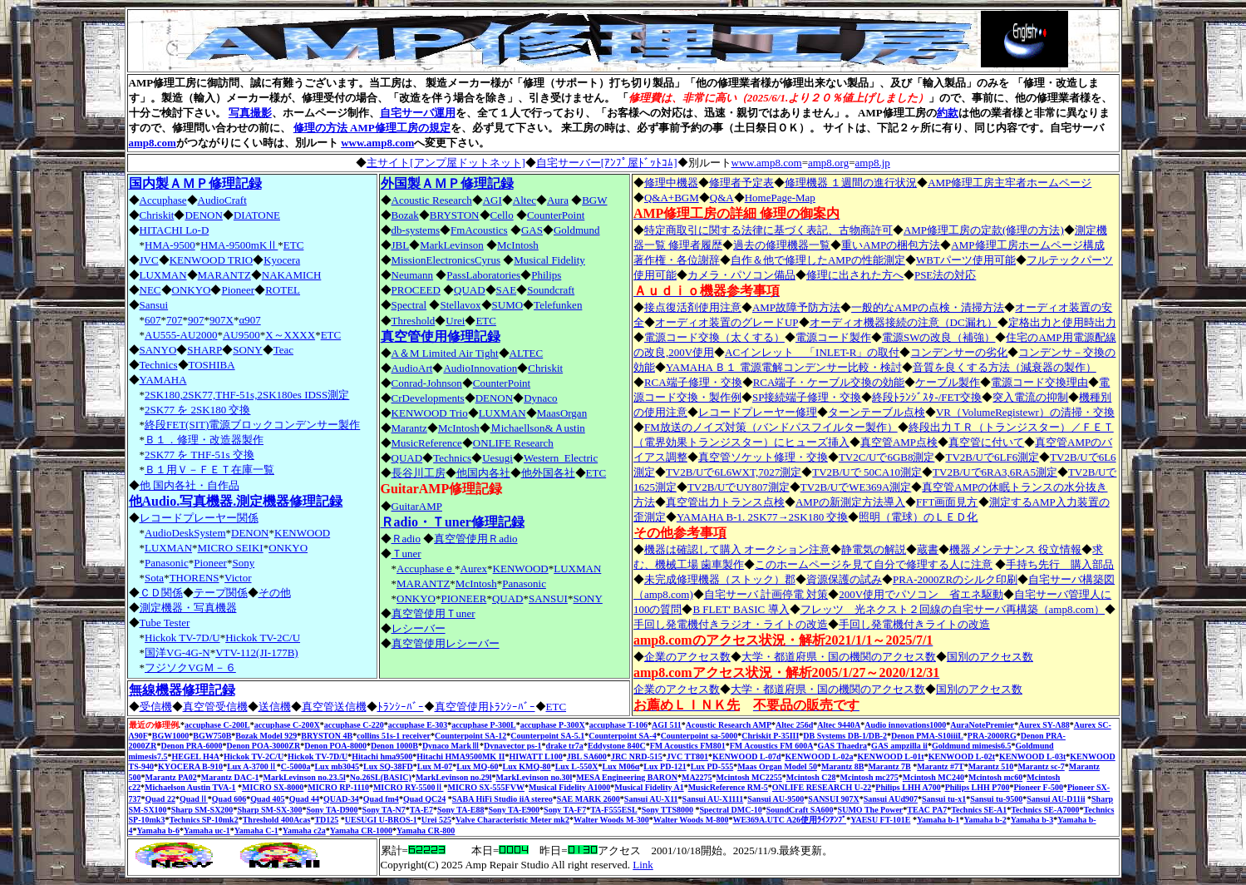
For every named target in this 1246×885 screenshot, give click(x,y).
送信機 (275, 706)
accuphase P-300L (483, 724)
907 (196, 320)
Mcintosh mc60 (995, 777)
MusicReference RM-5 (728, 787)
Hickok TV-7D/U (182, 637)
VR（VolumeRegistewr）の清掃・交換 (1025, 412)
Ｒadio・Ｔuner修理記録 (453, 522)
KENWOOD (302, 533)
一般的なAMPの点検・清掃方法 (927, 307)
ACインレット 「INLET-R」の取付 (812, 352)
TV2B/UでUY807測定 (738, 487)
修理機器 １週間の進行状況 (851, 182)
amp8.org (828, 162)
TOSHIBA (212, 364)
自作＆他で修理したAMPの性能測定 (818, 260)
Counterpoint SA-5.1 (547, 735)
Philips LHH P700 (977, 787)
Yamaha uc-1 (207, 830)
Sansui (154, 305)
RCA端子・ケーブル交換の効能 (829, 382)
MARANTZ (224, 275)
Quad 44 (304, 798)
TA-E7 (421, 809)
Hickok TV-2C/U (262, 637)
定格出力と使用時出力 (1062, 322)
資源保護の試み (844, 579)
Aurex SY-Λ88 (1043, 724)
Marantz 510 (991, 766)
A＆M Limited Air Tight (445, 353)
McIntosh (518, 245)
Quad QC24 (424, 798)
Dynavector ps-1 (513, 745)
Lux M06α (621, 766)
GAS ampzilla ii (899, 745)
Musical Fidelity (549, 260)
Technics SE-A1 (979, 809)
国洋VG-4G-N (177, 652)
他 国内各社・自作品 (189, 485)
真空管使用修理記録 (440, 336)
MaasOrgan (562, 413)
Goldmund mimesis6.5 (972, 745)
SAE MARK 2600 (588, 798)
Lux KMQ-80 (527, 766)
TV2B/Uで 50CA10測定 (867, 472)
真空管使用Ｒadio (475, 538)
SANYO (158, 350)
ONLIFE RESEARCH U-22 (821, 787)
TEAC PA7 (927, 809)
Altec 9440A (838, 724)
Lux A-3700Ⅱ (252, 766)
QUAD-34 (341, 798)
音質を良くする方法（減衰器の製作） (1004, 367)
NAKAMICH (292, 275)
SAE (506, 290)
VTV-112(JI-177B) (256, 652)
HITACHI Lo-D (174, 230)
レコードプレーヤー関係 (199, 518)
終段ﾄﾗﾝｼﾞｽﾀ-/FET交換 (927, 397)
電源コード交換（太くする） (714, 337)
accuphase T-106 (618, 724)
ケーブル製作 (947, 382)
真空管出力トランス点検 (725, 502)
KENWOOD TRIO (212, 260)
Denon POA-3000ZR (264, 745)
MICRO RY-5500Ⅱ (408, 787)
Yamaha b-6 (158, 830)
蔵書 (927, 549)
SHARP (204, 350)
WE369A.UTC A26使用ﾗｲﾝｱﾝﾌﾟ (789, 819)
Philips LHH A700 (907, 787)
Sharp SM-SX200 (202, 809)
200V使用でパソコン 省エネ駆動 (921, 594)
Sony (243, 562)
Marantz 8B (842, 766)
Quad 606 (229, 798)
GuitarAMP (417, 506)
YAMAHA (163, 379)
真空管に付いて (986, 442)
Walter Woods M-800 (691, 819)
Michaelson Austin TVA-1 (190, 787)
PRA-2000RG (992, 735)
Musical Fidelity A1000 (569, 787)
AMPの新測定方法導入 (850, 502)
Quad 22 (160, 798)
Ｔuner (406, 553)
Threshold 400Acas (277, 819)
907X (221, 320)
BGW (594, 200)
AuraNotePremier (982, 724)
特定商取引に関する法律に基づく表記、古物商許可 (768, 230)
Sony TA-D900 (331, 809)
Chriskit (157, 215)
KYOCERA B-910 (190, 766)
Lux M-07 (435, 766)
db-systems (416, 230)
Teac (283, 350)
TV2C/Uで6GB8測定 (887, 457)
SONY (247, 350)
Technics (159, 364)
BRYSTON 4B (326, 735)
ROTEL (282, 290)
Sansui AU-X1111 (713, 798)
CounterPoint (555, 215)
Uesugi (497, 458)
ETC (293, 245)
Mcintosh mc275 (869, 777)
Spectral (409, 305)
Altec (524, 200)
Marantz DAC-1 (230, 777)
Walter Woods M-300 (611, 819)
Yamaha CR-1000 (361, 830)
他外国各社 (548, 473)
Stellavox (460, 305)
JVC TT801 (687, 756)
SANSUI (548, 598)
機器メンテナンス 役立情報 (1015, 549)
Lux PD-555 (712, 766)
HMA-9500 (170, 245)
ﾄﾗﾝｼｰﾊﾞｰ (400, 706)
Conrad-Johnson (427, 383)
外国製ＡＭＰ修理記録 (447, 183)
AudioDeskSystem (185, 533)
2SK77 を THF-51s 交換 (199, 454)
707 (174, 320)
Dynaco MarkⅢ (451, 745)
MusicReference (427, 443)
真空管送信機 (334, 706)
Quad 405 (267, 798)
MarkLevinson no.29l (454, 777)
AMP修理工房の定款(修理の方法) (984, 230)
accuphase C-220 (354, 724)
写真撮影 (250, 112)
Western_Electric (561, 458)
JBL (401, 245)
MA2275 (697, 777)
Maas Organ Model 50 (777, 766)
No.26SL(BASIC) (380, 777)
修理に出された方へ (855, 275)
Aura (558, 200)
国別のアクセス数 (990, 656)
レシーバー (419, 628)
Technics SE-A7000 (1045, 809)
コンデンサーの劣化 (958, 352)
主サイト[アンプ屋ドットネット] (446, 162)
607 (153, 320)
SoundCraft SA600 (800, 809)
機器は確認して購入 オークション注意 (737, 549)
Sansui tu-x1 (944, 798)
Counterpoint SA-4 (622, 735)
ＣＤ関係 (161, 592)
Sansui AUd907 (891, 798)
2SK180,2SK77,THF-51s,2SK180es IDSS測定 (247, 394)
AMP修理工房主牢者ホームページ (1009, 182)
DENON (204, 215)
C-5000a (296, 766)
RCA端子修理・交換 (693, 382)
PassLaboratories (483, 275)
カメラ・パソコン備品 (741, 275)
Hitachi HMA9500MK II (460, 756)
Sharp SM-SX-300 (269, 809)
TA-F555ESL (614, 809)
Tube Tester (165, 622)
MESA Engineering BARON (626, 777)
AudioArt (412, 368)
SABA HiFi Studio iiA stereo (502, 798)
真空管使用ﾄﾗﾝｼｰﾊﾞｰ (485, 706)
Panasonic (167, 562)
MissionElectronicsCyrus (446, 260)
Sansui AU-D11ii (1056, 798)
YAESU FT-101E (880, 819)
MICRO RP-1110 (338, 787)
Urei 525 (436, 819)
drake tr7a (565, 745)
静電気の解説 (873, 549)
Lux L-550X (576, 766)
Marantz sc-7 (1040, 766)
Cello (502, 215)
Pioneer (237, 290)
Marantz (409, 428)
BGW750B (212, 735)
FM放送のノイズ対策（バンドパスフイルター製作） (771, 427)
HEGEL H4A (195, 756)
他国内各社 (483, 473)
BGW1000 (170, 735)
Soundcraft (550, 290)
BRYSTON (455, 215)
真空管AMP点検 (899, 442)
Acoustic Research (432, 200)
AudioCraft (222, 200)
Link (643, 864)
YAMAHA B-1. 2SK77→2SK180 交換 (763, 517)
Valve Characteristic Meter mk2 (512, 819)
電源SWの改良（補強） (939, 337)
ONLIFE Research (513, 443)
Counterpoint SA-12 (470, 735)
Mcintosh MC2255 (749, 777)
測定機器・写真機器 (188, 607)
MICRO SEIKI (230, 547)
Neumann (413, 275)
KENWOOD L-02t (961, 756)
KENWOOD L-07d (746, 756)
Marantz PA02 (171, 777)
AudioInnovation (480, 368)
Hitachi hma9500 (382, 756)
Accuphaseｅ (425, 568)
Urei (455, 320)
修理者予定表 (741, 182)
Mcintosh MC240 (933, 777)
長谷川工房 (419, 473)
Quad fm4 (381, 798)
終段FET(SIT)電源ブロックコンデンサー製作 (252, 424)
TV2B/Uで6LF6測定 (992, 457)
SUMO (508, 305)
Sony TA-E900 (514, 809)
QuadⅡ (194, 798)
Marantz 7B (889, 766)
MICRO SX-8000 (272, 787)
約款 (947, 112)
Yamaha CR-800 (425, 830)
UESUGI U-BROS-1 (381, 819)
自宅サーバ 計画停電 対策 (766, 594)
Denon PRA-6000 (191, 745)
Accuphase (163, 200)
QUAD (469, 290)
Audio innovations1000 (905, 724)
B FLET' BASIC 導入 (740, 609)
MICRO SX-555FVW (486, 787)
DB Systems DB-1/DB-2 (845, 735)
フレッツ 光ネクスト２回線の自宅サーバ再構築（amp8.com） (953, 609)
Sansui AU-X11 (651, 798)
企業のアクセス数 (687, 656)
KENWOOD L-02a (819, 756)
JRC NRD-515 (636, 756)
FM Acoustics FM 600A (772, 745)
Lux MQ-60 (477, 766)
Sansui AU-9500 (775, 798)
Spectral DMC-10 (730, 809)
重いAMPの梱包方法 (890, 245)
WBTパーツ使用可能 (966, 260)
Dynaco (540, 398)
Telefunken (558, 305)
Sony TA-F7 (565, 809)
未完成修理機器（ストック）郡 (719, 579)
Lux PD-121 (664, 766)
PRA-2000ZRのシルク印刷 (955, 579)
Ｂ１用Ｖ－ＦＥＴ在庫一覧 (209, 469)
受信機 (156, 706)
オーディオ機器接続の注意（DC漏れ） (903, 322)
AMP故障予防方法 (796, 307)
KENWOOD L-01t (890, 756)
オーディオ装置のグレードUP (727, 322)
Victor (237, 577)
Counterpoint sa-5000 (699, 735)
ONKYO (191, 290)
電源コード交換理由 (1039, 382)
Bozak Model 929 (266, 735)
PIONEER (464, 598)
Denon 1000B (394, 745)
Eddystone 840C (617, 745)
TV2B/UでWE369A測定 (856, 487)
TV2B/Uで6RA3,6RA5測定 (995, 472)
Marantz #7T (940, 766)
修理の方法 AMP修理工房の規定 (372, 127)
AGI (492, 200)
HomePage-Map (780, 197)
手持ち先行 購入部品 (1060, 564)
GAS (532, 230)
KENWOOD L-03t (1032, 756)
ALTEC (527, 353)
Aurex (474, 568)
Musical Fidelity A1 (648, 787)
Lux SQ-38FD (388, 766)
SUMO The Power (871, 809)
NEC (150, 290)
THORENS (194, 577)
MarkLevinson (452, 245)
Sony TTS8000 (667, 809)
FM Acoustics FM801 (688, 745)
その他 (275, 592)
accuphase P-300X (552, 724)
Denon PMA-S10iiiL (927, 735)
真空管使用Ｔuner (433, 613)
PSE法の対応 (945, 275)
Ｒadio (406, 538)
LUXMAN (163, 275)
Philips (546, 275)
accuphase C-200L (217, 724)
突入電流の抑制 (1030, 397)
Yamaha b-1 (938, 819)
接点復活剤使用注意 (692, 307)
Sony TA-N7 (384, 809)
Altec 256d (794, 724)
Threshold (414, 320)
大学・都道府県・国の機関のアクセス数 (838, 656)
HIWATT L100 (535, 756)
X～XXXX (290, 335)
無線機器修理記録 (182, 690)
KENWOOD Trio (430, 413)
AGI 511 (667, 724)
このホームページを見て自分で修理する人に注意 (873, 564)
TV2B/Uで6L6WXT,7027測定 (733, 472)
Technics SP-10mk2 (203, 819)
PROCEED (416, 290)
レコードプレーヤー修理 (757, 412)
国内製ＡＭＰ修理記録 (195, 183)
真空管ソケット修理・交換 (763, 457)
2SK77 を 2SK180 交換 (198, 409)
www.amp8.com (377, 142)
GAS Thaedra (843, 745)
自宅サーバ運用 (418, 112)
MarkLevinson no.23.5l (304, 777)
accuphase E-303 (417, 724)
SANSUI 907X (833, 798)
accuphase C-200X (287, 724)
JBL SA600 (587, 756)
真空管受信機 (215, 706)
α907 (249, 320)
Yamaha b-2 (984, 819)
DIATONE (257, 215)
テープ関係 (221, 592)
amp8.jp (872, 162)
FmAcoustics (479, 230)
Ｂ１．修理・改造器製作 (204, 439)
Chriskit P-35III (770, 735)
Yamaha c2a (304, 830)
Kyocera (281, 260)
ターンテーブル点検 (876, 412)
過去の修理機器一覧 (781, 245)
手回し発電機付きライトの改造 (914, 624)
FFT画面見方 (947, 502)
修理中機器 (671, 182)
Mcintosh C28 (811, 777)
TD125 (326, 819)
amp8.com (152, 142)
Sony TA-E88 (461, 809)
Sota (154, 577)
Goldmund (577, 230)
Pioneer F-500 (1038, 787)
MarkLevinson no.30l (534, 777)
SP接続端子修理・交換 (806, 397)
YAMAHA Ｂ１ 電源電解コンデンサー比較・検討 (784, 367)
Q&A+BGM (671, 197)
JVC (149, 260)
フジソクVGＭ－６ (190, 667)
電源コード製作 (833, 337)
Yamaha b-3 (1032, 819)
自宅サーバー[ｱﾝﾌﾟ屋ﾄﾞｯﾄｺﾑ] (606, 162)
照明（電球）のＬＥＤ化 (918, 517)
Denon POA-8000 (335, 745)
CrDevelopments (428, 398)
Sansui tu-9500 (996, 798)
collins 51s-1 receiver (394, 735)
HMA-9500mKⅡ (239, 245)
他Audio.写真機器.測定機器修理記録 (236, 501)
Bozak (405, 215)
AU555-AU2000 (181, 335)
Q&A (722, 197)
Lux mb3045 (336, 766)
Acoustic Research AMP (728, 724)
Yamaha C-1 (256, 830)
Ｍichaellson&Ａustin (537, 428)
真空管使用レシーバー (446, 643)
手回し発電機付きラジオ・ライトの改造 (730, 624)
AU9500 (241, 335)
